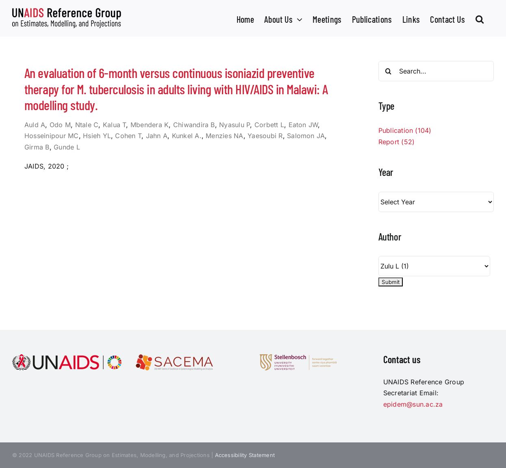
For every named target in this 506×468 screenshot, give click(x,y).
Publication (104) (405, 130)
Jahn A (156, 136)
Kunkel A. (187, 136)
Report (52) (396, 142)
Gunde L (67, 147)
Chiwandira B (194, 125)
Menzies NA (224, 136)
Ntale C (87, 125)
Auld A (34, 125)
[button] (480, 18)
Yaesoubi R (265, 136)
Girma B (37, 147)
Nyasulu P (234, 125)
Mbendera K (149, 125)
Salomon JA (306, 136)
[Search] (388, 71)
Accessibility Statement (245, 455)
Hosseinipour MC (51, 136)
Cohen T (128, 136)
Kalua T (114, 125)
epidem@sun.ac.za (413, 404)
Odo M (60, 125)
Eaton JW (303, 125)
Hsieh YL (97, 136)
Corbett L (269, 125)
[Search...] (436, 71)
